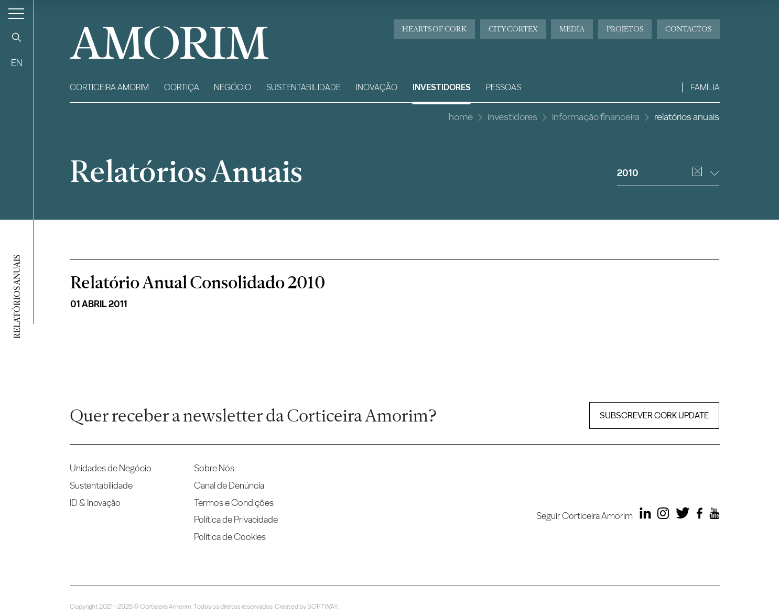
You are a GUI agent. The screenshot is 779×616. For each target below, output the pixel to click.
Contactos (688, 29)
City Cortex (513, 29)
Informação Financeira (596, 117)
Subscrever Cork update (654, 415)
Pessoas (503, 87)
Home (461, 117)
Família (705, 87)
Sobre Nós (214, 467)
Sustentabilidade (303, 87)
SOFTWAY (322, 606)
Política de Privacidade (236, 519)
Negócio (232, 87)
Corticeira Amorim (109, 87)
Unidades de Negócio (111, 467)
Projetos (625, 29)
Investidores (442, 87)
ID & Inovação (95, 502)
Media (572, 29)
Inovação (376, 87)
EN (17, 62)
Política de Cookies (230, 536)
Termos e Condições (234, 502)
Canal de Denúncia (229, 485)
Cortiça (181, 87)
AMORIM (153, 39)
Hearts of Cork (434, 29)
